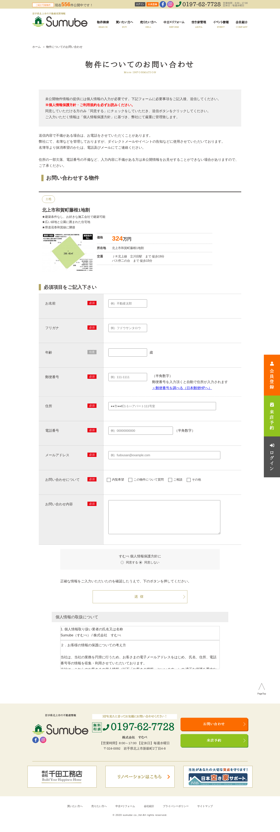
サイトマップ (205, 811)
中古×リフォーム (125, 811)
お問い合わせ (214, 729)
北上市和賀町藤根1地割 (66, 209)
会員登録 (152, 4)
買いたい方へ (75, 811)
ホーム (36, 46)
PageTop (261, 699)
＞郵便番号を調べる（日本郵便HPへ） (182, 388)
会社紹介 (149, 811)
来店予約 (214, 746)
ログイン (140, 4)
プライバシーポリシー (176, 811)
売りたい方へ (99, 811)
